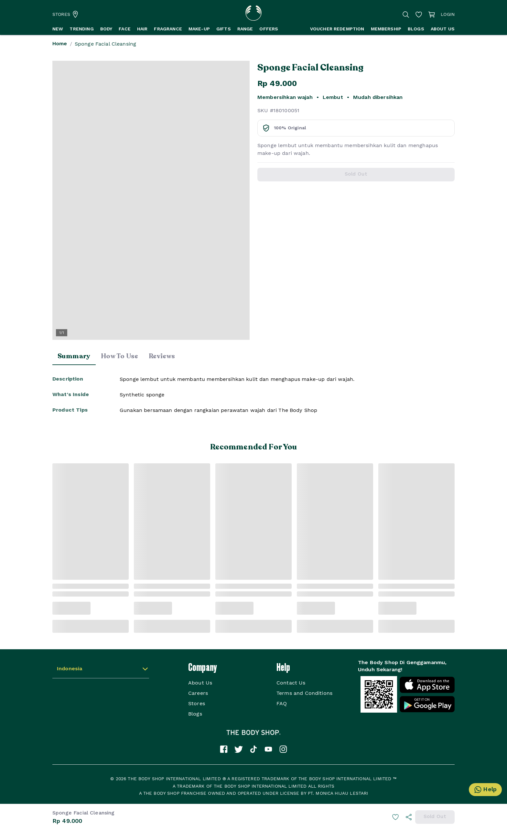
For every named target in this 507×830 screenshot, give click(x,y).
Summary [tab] (74, 356)
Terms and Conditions (304, 693)
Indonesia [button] (69, 669)
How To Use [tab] (119, 356)
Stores (196, 703)
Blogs (195, 714)
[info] (408, 817)
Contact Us (291, 683)
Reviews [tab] (162, 356)
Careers (198, 693)
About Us (200, 683)
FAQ (281, 703)
